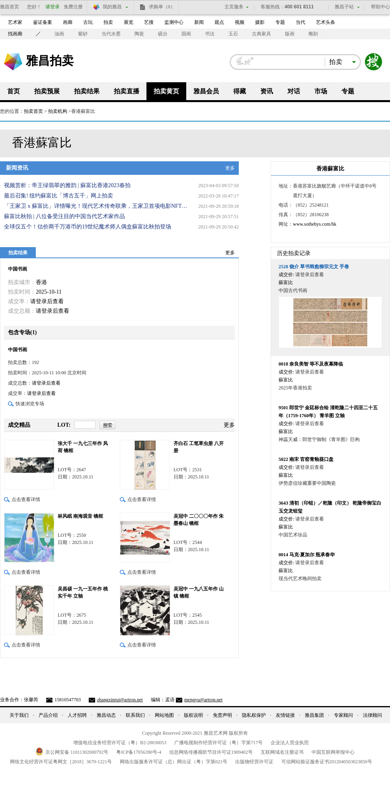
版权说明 (193, 715)
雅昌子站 (344, 7)
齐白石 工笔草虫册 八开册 (199, 447)
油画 (59, 34)
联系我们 (135, 715)
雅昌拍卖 (50, 60)
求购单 (162, 7)
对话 (293, 91)
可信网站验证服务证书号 (326, 761)
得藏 (239, 91)
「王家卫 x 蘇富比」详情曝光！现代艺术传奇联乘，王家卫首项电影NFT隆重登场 (97, 206)
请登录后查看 (47, 301)
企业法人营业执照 (290, 742)
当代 (300, 22)
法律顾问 (372, 715)
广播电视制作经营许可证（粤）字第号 (218, 742)
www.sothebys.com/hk (314, 224)
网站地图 (164, 715)
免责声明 (222, 715)
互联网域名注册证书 (282, 752)
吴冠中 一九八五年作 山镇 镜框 (199, 592)
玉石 (233, 34)
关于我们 (19, 715)
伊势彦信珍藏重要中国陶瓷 (307, 483)
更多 (230, 168)
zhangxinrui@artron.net (120, 699)
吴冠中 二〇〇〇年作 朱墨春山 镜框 (199, 519)
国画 (186, 34)
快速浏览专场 (30, 403)
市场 (320, 91)
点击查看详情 (26, 499)
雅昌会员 (206, 91)
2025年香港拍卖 (295, 388)
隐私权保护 (254, 715)
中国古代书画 (293, 290)
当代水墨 (111, 34)
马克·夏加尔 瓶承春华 (307, 554)
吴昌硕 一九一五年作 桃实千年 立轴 (83, 592)
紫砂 (83, 34)
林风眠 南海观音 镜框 (80, 516)
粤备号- (138, 752)
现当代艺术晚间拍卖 (300, 578)
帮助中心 (380, 7)
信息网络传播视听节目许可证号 (211, 752)
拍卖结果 (86, 91)
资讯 (266, 91)
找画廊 (15, 34)
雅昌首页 (9, 7)
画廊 (67, 22)
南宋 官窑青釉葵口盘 (306, 459)
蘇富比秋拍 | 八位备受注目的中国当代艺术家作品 (64, 216)
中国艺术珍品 (293, 535)
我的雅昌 (112, 7)
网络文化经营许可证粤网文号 (61, 761)
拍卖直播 (126, 91)
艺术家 (15, 22)
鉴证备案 (42, 22)
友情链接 (285, 715)
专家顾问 (343, 715)
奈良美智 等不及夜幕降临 (311, 364)
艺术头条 (325, 22)
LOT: (63, 425)
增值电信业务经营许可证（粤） (119, 742)
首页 (13, 91)
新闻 (199, 22)
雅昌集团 (314, 715)
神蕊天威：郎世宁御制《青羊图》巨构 (319, 439)
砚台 (163, 34)
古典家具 (261, 34)
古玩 (88, 22)
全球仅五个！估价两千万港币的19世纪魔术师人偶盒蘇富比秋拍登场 (87, 227)
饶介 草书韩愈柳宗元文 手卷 (314, 266)
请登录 (52, 7)
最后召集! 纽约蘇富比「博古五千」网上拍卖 (58, 196)
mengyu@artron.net (203, 699)
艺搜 (149, 22)
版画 (289, 34)
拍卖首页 (33, 111)
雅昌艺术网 (13, 61)
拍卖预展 (47, 91)
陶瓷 (139, 34)
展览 (128, 22)
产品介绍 (48, 715)
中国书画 (17, 269)
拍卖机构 (57, 111)
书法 (209, 34)
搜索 (373, 62)
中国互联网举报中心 (333, 752)
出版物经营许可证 (254, 761)
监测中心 (173, 22)
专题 (280, 22)
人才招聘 (77, 715)
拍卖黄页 (166, 91)
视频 (239, 22)
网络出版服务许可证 (173, 761)
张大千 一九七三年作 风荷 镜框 (83, 447)
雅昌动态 (106, 715)
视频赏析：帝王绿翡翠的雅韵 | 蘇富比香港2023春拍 (67, 185)
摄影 (260, 22)
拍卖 (108, 22)
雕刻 (313, 34)
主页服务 (234, 7)
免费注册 (73, 7)
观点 (219, 22)
